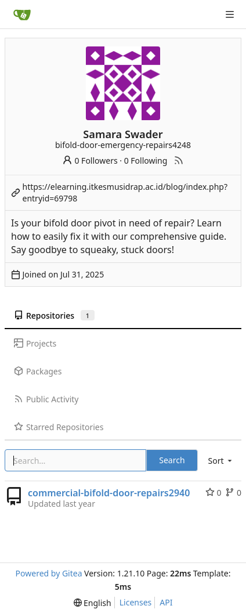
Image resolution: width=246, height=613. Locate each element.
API (166, 602)
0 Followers (90, 160)
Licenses (136, 602)
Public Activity (46, 399)
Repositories (54, 315)
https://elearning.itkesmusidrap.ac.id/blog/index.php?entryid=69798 (125, 192)
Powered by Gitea (49, 573)
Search (171, 460)
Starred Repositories (58, 426)
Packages (38, 371)
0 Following (146, 160)
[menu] (221, 461)
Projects (35, 343)
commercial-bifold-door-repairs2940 (109, 493)
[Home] (22, 14)
